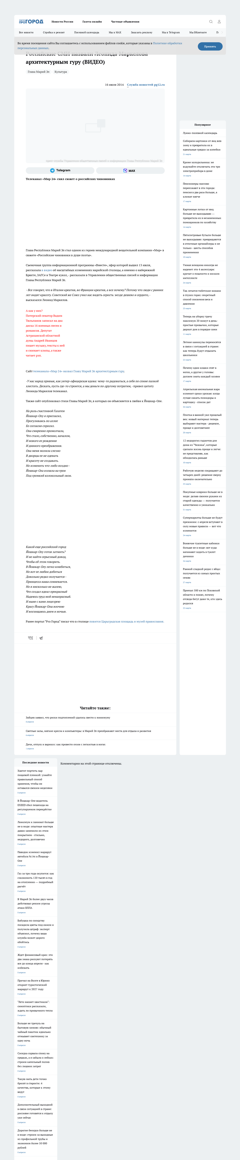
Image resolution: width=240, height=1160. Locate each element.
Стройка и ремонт (54, 32)
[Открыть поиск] (211, 21)
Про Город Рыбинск (80, 1028)
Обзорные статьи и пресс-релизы (113, 1048)
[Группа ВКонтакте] (159, 1029)
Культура (61, 72)
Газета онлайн (92, 21)
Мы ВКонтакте (198, 32)
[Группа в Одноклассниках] (167, 1029)
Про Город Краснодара (110, 1033)
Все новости (26, 32)
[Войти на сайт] (219, 21)
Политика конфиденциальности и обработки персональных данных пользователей (52, 1112)
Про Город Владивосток (82, 1033)
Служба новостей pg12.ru (146, 85)
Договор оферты (22, 1048)
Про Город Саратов (137, 1028)
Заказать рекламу (142, 32)
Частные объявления (125, 21)
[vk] (31, 638)
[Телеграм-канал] (60, 170)
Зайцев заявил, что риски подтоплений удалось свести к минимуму (95, 720)
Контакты (60, 1052)
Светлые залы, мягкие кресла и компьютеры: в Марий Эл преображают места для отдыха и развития (95, 733)
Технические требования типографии (73, 1048)
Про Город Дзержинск (53, 1033)
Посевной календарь (86, 32)
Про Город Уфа (106, 1028)
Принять (210, 46)
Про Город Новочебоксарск (55, 1024)
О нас (16, 1052)
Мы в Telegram (171, 32)
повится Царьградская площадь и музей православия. (126, 621)
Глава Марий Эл (38, 72)
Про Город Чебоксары (24, 1024)
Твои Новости (20, 1028)
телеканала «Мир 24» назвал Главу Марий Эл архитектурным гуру (78, 371)
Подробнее (101, 1107)
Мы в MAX (115, 32)
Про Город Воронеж (108, 1024)
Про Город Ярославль (81, 1024)
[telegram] (42, 638)
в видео (47, 270)
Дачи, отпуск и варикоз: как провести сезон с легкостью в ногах (95, 747)
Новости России (62, 21)
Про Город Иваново (137, 1024)
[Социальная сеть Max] (130, 170)
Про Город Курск (50, 1028)
